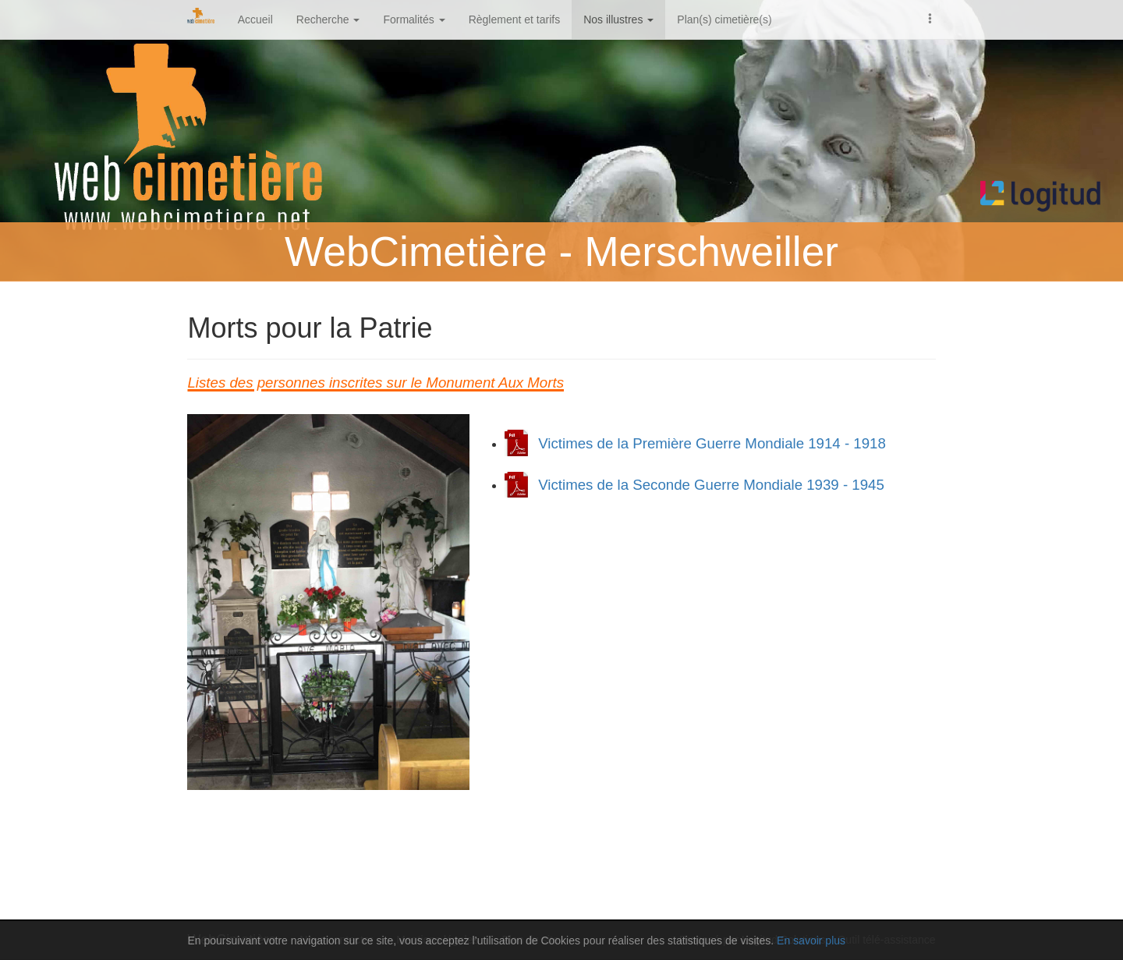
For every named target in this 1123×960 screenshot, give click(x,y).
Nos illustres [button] (618, 19)
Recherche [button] (328, 19)
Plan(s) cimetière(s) (724, 19)
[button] (930, 17)
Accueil (255, 19)
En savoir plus (811, 940)
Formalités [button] (414, 19)
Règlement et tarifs (515, 19)
